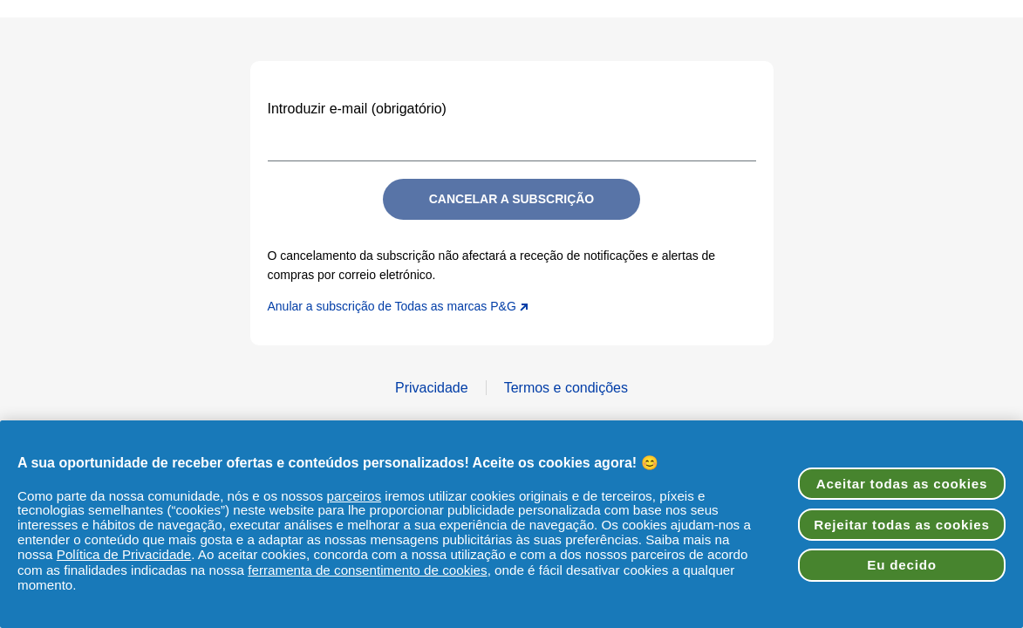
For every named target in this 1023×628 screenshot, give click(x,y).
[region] (511, 524)
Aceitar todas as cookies (901, 483)
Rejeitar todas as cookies (901, 524)
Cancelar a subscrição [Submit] (512, 199)
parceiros (354, 495)
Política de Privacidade (124, 554)
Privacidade (431, 387)
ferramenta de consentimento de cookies (367, 570)
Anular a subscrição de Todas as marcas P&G (398, 306)
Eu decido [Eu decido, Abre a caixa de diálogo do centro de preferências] (901, 564)
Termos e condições (566, 387)
